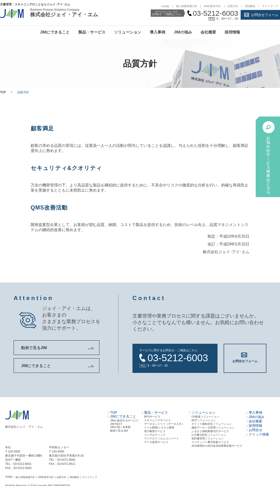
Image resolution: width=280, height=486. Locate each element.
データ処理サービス (156, 441)
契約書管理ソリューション (208, 437)
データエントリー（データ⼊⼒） (164, 422)
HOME (165, 6)
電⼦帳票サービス (155, 430)
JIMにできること (55, 32)
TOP (3, 92)
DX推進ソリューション (205, 415)
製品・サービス (91, 32)
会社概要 (208, 32)
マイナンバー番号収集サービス (210, 441)
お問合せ (255, 429)
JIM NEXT (116, 422)
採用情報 (232, 32)
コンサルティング (155, 433)
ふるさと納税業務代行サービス (210, 430)
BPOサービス (152, 415)
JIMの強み (183, 32)
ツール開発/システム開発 (159, 426)
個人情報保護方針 (186, 6)
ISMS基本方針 (212, 6)
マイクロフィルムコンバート (161, 437)
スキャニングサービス (157, 419)
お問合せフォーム (264, 15)
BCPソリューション (204, 419)
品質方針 (233, 6)
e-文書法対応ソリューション (209, 433)
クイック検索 (259, 433)
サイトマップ (270, 6)
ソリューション (127, 32)
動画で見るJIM (34, 348)
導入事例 (157, 32)
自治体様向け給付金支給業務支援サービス (217, 444)
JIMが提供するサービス (124, 419)
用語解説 (250, 6)
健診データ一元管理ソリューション (213, 426)
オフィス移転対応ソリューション (212, 422)
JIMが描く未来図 (120, 426)
